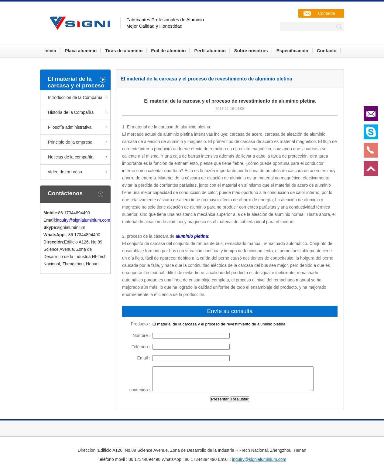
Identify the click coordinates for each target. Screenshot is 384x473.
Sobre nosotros (251, 50)
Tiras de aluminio (123, 50)
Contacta (326, 13)
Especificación (292, 50)
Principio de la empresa (70, 142)
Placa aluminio (81, 50)
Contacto (327, 50)
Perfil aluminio (209, 50)
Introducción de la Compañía (75, 97)
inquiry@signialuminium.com (83, 220)
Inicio (50, 50)
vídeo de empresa (65, 171)
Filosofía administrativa (69, 127)
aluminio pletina (192, 236)
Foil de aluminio (168, 50)
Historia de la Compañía (71, 112)
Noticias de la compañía (70, 157)
